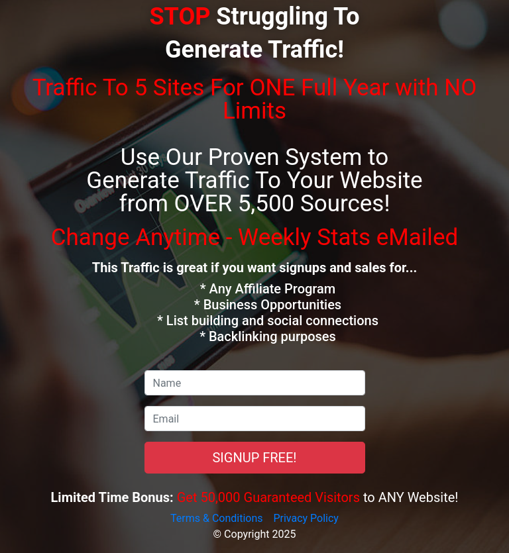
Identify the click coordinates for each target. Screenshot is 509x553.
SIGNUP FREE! (254, 458)
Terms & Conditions (216, 518)
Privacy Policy (306, 518)
